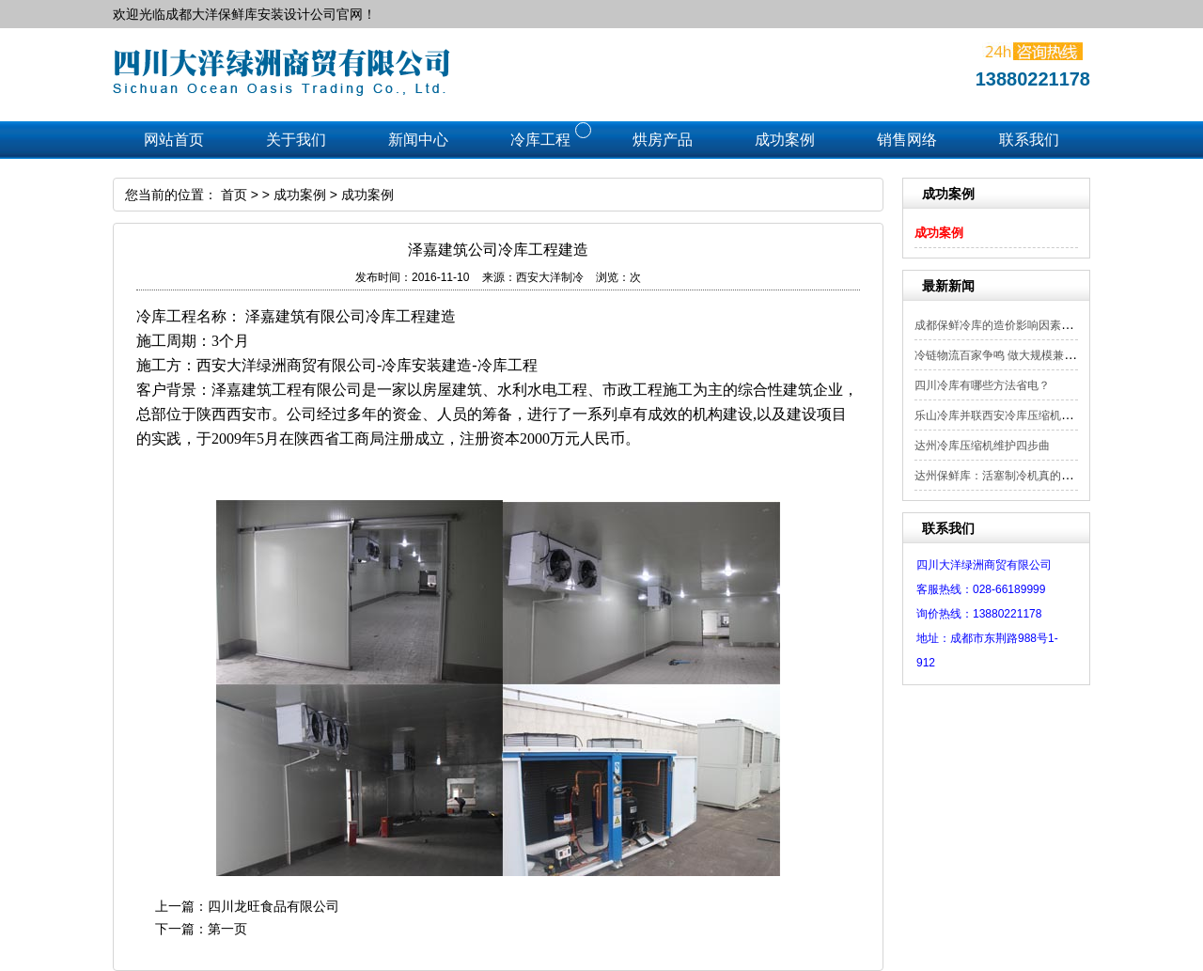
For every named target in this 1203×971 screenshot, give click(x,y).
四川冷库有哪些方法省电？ (982, 385)
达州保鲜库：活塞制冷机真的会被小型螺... (1020, 475)
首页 (234, 194)
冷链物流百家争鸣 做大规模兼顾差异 (1006, 355)
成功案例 (938, 233)
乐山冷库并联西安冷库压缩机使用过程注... (1020, 415)
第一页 (227, 928)
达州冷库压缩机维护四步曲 (982, 445)
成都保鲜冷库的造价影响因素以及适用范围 (1021, 325)
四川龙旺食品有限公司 (273, 906)
